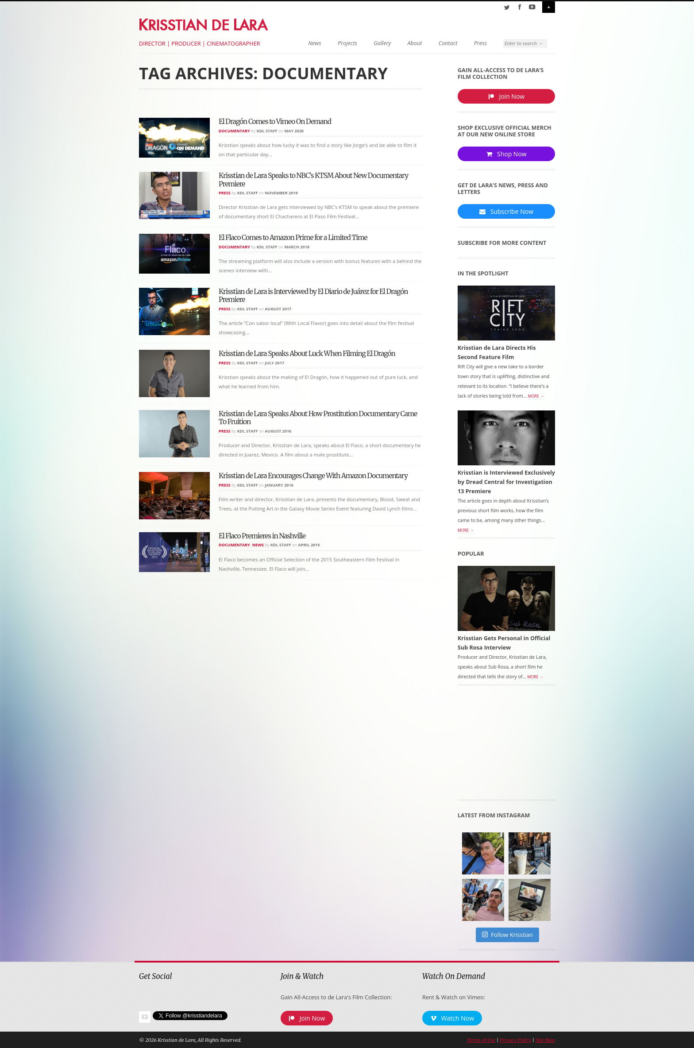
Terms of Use (481, 1040)
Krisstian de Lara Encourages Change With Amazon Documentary (313, 476)
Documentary (234, 131)
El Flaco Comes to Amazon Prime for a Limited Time (293, 237)
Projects (347, 43)
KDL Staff (267, 131)
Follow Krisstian (507, 935)
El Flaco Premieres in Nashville (262, 536)
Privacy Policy (515, 1040)
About (415, 43)
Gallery (382, 43)
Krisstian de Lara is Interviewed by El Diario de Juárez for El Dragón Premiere (313, 295)
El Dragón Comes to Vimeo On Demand (275, 121)
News (314, 43)
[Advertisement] (506, 745)
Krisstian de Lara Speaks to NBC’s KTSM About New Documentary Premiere (313, 179)
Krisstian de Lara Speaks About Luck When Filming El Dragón (307, 353)
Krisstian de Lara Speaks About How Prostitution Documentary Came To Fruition (318, 418)
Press (480, 43)
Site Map (545, 1040)
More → (536, 396)
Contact (448, 43)
